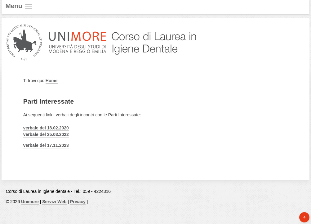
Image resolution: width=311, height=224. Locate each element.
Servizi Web (54, 201)
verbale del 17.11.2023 (46, 145)
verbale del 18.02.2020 (46, 127)
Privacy (78, 201)
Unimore (30, 201)
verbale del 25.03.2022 (46, 134)
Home (52, 80)
